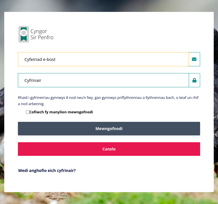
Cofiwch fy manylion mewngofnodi (61, 111)
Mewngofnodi (109, 128)
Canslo (109, 149)
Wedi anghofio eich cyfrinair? (47, 170)
